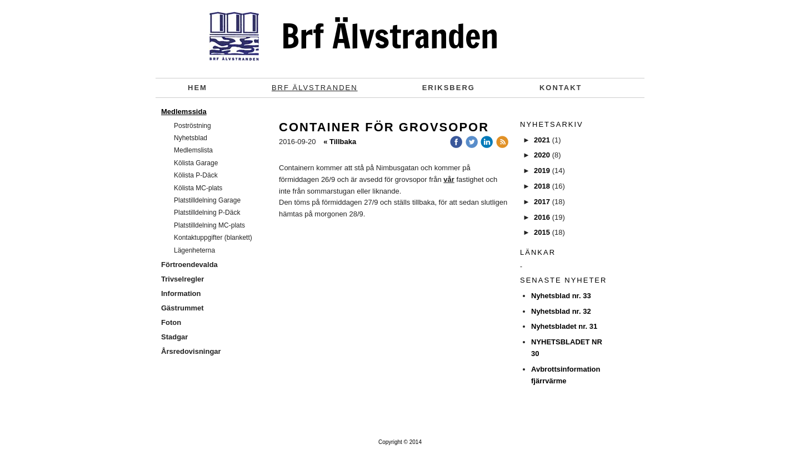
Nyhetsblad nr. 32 (561, 311)
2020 (542, 155)
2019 (542, 170)
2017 (542, 202)
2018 (542, 186)
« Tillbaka (339, 141)
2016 (542, 217)
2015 (542, 232)
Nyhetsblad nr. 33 (561, 296)
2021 (542, 140)
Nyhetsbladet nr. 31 (564, 326)
